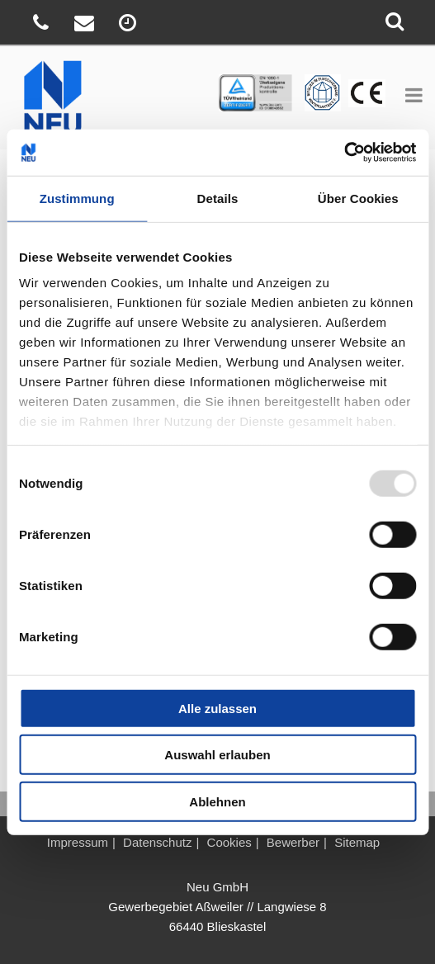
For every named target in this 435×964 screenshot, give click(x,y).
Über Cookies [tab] (358, 198)
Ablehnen (217, 801)
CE (311, 83)
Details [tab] (218, 198)
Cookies (229, 842)
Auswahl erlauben (217, 755)
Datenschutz (157, 842)
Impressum (77, 842)
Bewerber (293, 842)
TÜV (225, 83)
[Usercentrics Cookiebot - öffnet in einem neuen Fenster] (344, 152)
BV (356, 83)
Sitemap (357, 842)
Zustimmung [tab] (77, 198)
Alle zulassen (217, 708)
